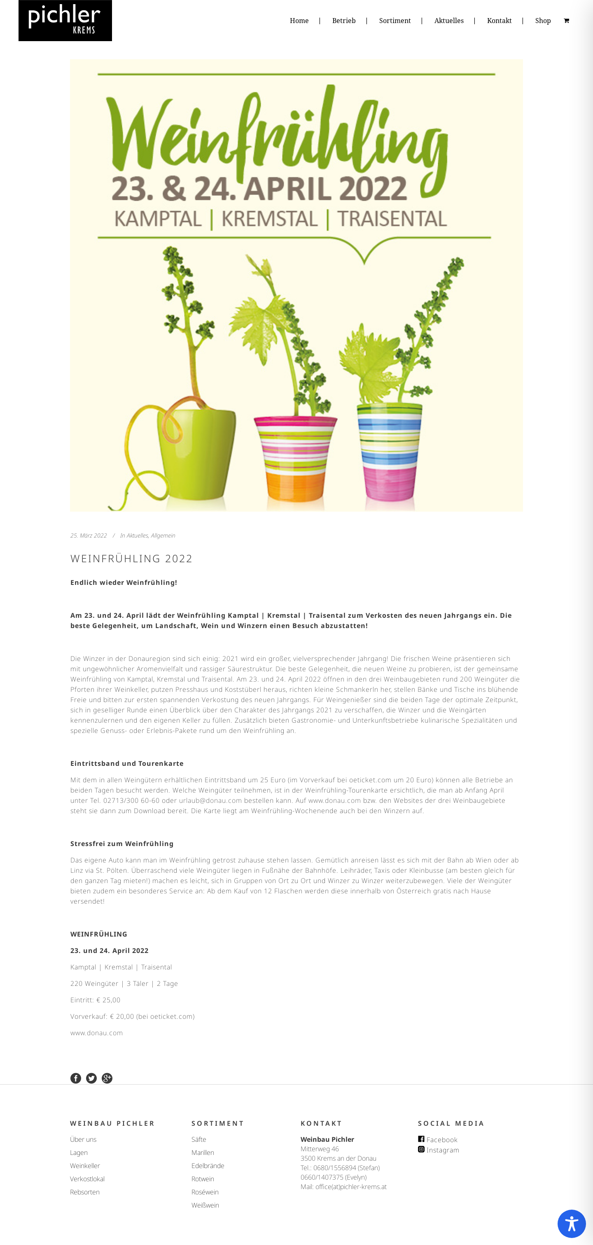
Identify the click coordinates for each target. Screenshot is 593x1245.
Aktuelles (137, 535)
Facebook (438, 1139)
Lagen (79, 1152)
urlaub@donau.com (210, 800)
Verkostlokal (87, 1178)
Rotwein (202, 1178)
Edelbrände (207, 1165)
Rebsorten (85, 1191)
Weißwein (205, 1205)
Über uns (83, 1139)
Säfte (198, 1139)
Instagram (439, 1150)
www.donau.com (334, 800)
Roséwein (205, 1191)
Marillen (202, 1152)
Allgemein (163, 535)
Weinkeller (85, 1165)
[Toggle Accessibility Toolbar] (572, 1224)
